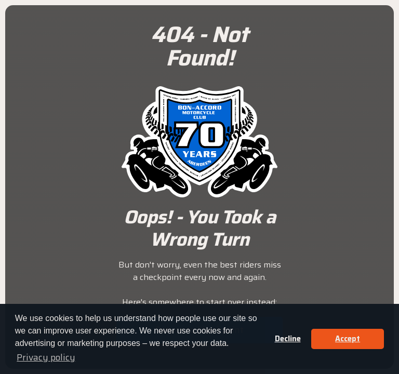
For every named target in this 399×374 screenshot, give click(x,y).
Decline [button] (288, 338)
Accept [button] (347, 338)
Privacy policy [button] (46, 357)
